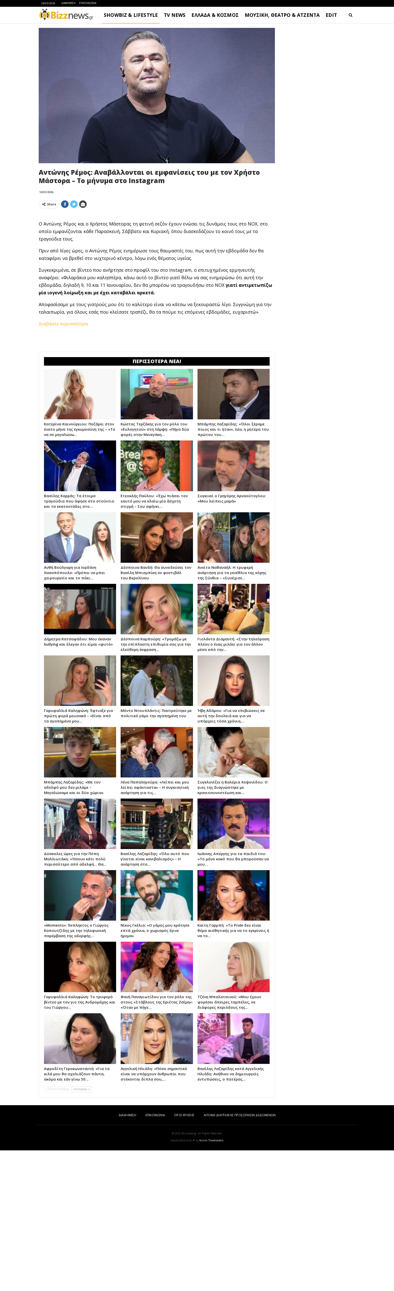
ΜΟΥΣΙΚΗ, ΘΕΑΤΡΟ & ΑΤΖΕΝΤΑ (282, 15)
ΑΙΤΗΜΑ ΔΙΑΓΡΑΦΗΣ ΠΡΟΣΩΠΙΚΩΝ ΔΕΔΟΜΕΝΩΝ (240, 1115)
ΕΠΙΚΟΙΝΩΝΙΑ (87, 3)
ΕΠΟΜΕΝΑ (81, 1089)
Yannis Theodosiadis (211, 1140)
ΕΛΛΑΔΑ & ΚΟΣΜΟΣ (215, 15)
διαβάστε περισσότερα (63, 324)
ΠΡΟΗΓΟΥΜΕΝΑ (57, 1089)
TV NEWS (174, 15)
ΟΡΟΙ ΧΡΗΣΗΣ (184, 1115)
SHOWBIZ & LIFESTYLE (131, 15)
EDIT (331, 15)
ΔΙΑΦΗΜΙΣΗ (68, 3)
